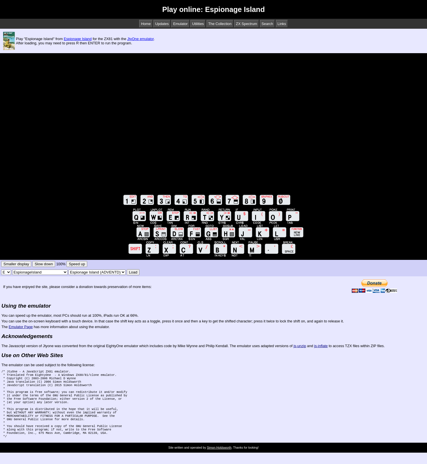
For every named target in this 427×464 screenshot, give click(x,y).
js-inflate (321, 346)
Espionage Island (77, 39)
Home (146, 24)
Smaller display (16, 264)
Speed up (77, 264)
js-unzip (299, 346)
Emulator (180, 24)
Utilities (198, 24)
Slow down (44, 264)
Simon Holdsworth (219, 459)
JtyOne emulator (140, 39)
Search (267, 24)
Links (282, 24)
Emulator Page (21, 327)
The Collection (220, 24)
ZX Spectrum (246, 24)
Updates (162, 24)
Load (133, 272)
